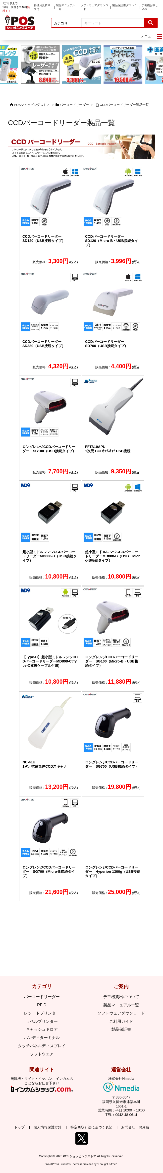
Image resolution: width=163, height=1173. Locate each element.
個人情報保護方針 (47, 1127)
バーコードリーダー (74, 105)
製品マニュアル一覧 (65, 7)
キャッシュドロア (42, 1029)
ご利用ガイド (121, 1021)
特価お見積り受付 (42, 7)
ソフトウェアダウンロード (94, 7)
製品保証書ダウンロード (124, 7)
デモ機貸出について (121, 997)
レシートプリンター (42, 1013)
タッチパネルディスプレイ (42, 1046)
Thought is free (107, 1161)
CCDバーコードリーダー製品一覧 (124, 105)
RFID (41, 1005)
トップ (19, 1127)
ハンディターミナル (42, 1037)
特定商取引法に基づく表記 (91, 1127)
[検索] (151, 22)
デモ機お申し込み (150, 7)
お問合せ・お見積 (135, 1127)
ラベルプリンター (42, 1021)
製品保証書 (121, 1029)
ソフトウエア (42, 1054)
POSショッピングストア (32, 105)
